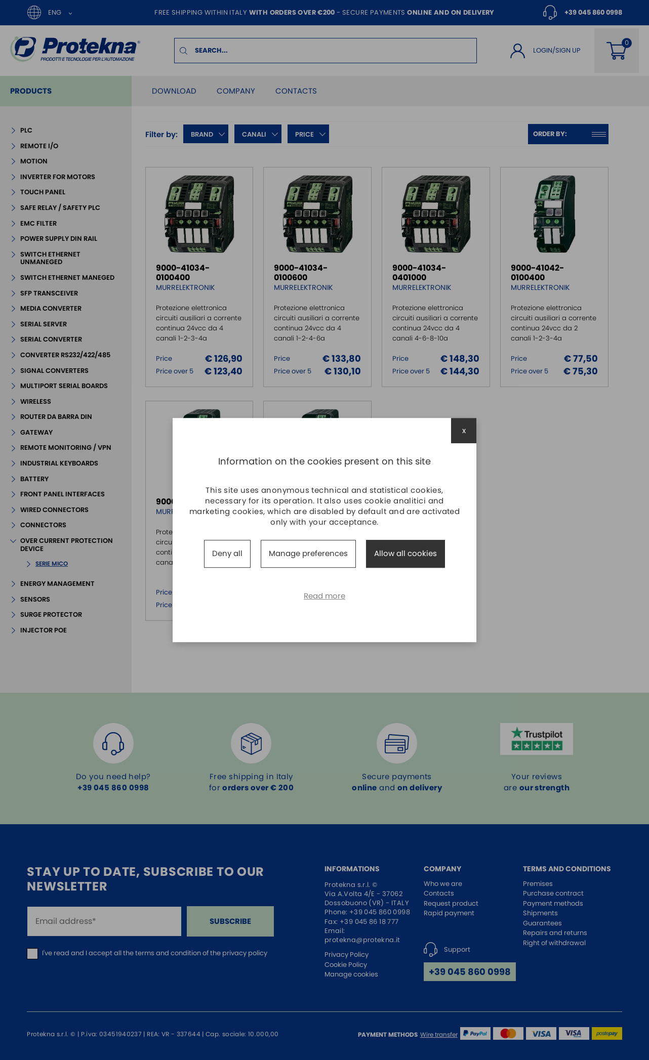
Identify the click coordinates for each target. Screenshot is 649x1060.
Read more (324, 595)
